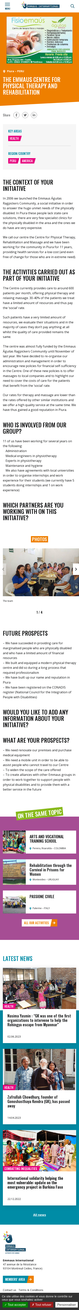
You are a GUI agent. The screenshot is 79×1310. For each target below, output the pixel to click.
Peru (13, 161)
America (27, 161)
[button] (76, 569)
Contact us (9, 1290)
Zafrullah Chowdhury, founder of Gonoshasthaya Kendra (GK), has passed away (38, 1101)
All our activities (39, 923)
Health (14, 138)
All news (39, 1215)
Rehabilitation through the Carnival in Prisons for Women (51, 869)
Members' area (18, 1279)
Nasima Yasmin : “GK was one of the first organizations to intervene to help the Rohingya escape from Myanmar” (39, 1020)
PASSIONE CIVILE (42, 896)
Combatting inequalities (20, 1168)
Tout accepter (15, 1304)
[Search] (72, 6)
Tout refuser (41, 1304)
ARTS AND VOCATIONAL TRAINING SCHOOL (47, 839)
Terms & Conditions (31, 1290)
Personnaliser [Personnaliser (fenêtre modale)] (66, 1304)
